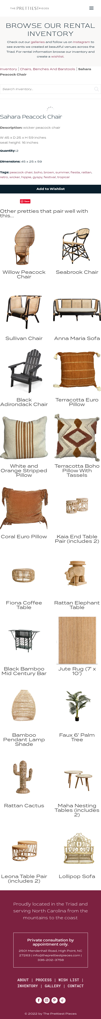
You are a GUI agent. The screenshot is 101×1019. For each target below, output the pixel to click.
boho (38, 172)
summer (62, 172)
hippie (26, 177)
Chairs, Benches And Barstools (47, 69)
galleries (38, 42)
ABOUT (23, 979)
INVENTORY (27, 985)
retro (4, 177)
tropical (63, 177)
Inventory (8, 69)
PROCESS (44, 979)
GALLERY (53, 985)
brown (49, 172)
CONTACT (76, 985)
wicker (14, 177)
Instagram (81, 42)
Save (27, 201)
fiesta (75, 172)
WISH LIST (69, 979)
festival (50, 177)
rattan (86, 172)
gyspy (37, 177)
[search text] (50, 89)
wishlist (57, 56)
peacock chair (21, 172)
